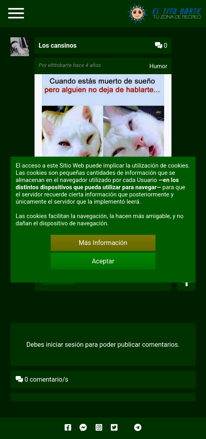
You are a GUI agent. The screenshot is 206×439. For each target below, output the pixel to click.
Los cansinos (57, 45)
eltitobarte (59, 65)
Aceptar (103, 261)
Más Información (103, 243)
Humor (158, 66)
